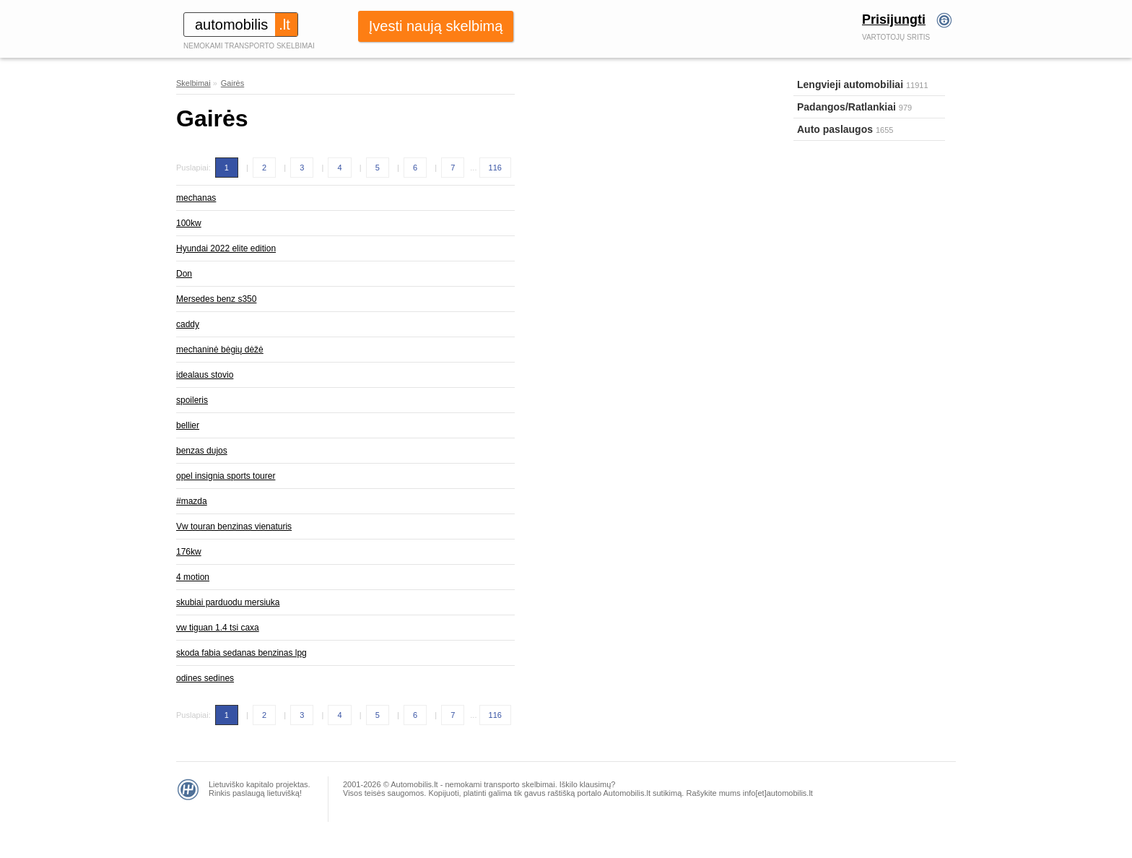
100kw (188, 223)
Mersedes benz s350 (216, 299)
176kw (188, 552)
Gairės (232, 83)
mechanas (196, 198)
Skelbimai (193, 83)
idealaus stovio (204, 375)
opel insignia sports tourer (225, 476)
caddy (187, 324)
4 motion (192, 577)
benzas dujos (201, 451)
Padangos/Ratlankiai (846, 107)
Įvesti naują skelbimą (436, 26)
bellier (187, 425)
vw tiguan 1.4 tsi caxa (217, 628)
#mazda (191, 501)
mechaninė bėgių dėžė (220, 349)
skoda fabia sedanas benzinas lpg (241, 653)
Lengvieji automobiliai (850, 84)
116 (495, 167)
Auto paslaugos (835, 129)
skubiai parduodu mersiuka (227, 602)
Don (184, 274)
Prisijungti (894, 19)
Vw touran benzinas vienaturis (234, 526)
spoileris (192, 400)
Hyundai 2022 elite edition (226, 248)
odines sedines (205, 678)
